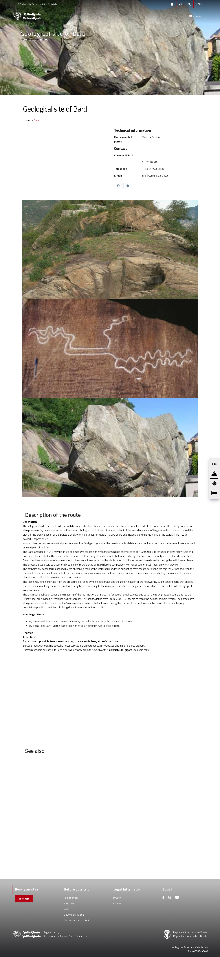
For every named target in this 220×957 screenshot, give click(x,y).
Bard (37, 120)
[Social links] (180, 4)
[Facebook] (163, 898)
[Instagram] (169, 898)
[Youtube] (177, 898)
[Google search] (189, 4)
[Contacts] (172, 4)
